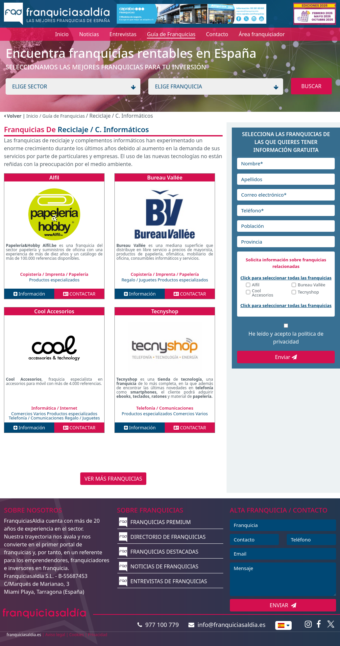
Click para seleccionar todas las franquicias (285, 278)
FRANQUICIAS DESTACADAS (158, 551)
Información (29, 294)
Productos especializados (54, 280)
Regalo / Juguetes (139, 280)
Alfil (54, 177)
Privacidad (98, 634)
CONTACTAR (79, 294)
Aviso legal (55, 634)
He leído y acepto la (286, 337)
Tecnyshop (164, 311)
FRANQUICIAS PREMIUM (155, 522)
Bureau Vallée (164, 177)
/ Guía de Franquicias (62, 116)
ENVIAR (283, 605)
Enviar (286, 357)
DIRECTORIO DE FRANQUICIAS (162, 536)
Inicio (32, 116)
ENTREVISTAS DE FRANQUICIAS (163, 581)
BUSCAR (311, 86)
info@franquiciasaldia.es (226, 625)
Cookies (76, 634)
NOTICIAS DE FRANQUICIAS (158, 566)
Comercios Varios (29, 414)
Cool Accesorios (54, 311)
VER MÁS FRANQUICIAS (113, 478)
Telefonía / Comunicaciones (37, 418)
